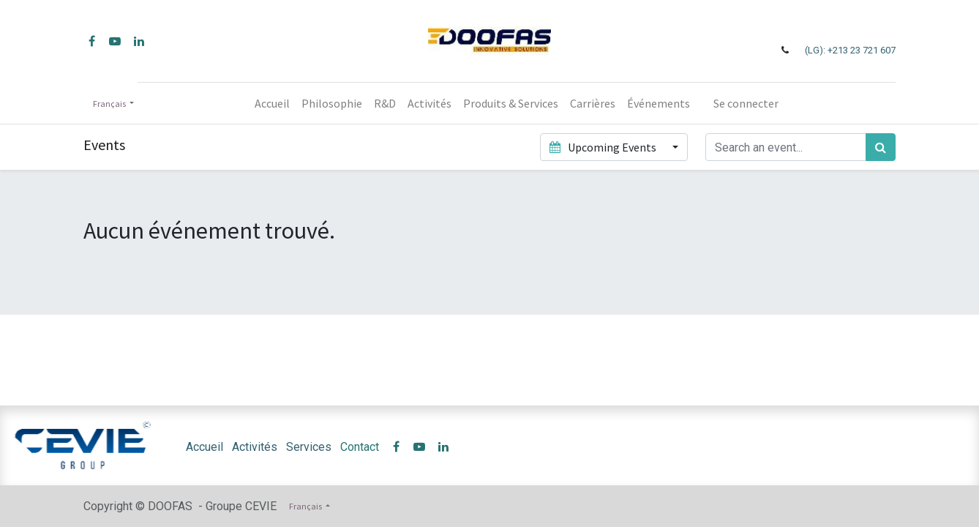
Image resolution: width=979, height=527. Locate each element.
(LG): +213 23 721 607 (850, 50)
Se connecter (746, 103)
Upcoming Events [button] (603, 147)
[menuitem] (272, 103)
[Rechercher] (881, 147)
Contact (359, 447)
